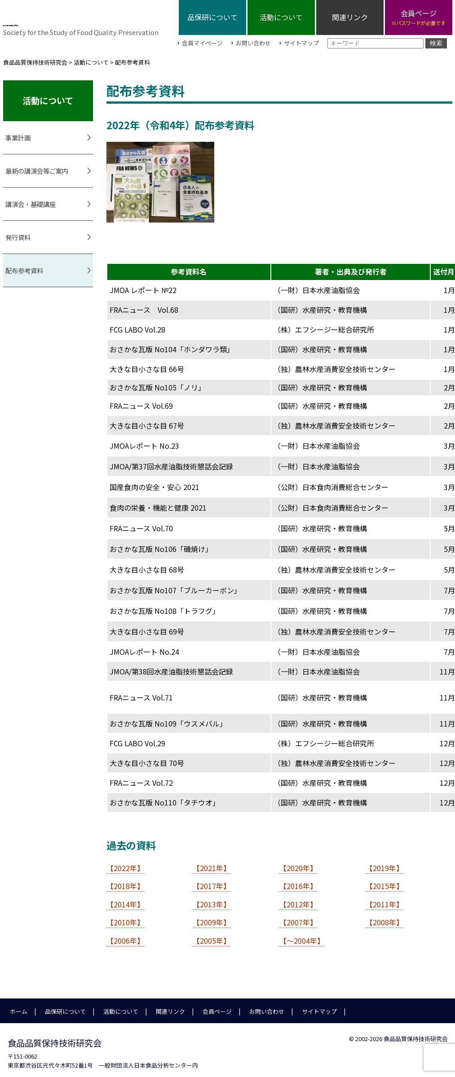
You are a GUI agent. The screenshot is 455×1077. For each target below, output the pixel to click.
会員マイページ (202, 41)
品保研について (212, 17)
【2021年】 (211, 863)
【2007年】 (298, 917)
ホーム (18, 1007)
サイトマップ (301, 41)
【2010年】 (125, 917)
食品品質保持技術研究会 (84, 18)
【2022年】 (125, 863)
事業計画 (18, 133)
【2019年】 (384, 863)
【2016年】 (298, 881)
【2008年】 (384, 917)
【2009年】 (211, 917)
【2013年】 (211, 899)
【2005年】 (211, 936)
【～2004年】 (301, 936)
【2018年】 (125, 881)
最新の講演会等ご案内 (36, 166)
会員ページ (217, 1007)
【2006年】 (125, 936)
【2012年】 (298, 899)
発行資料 (18, 232)
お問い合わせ (253, 41)
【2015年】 (384, 881)
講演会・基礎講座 (30, 199)
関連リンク (350, 17)
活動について (281, 17)
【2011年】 (384, 899)
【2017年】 (211, 881)
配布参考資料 (24, 266)
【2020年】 (298, 863)
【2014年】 (125, 899)
